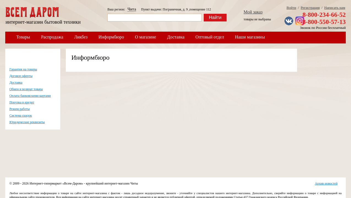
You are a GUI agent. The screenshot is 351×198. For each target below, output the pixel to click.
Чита (131, 9)
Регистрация (310, 8)
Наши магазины (250, 37)
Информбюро (111, 37)
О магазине (145, 37)
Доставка (175, 37)
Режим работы (19, 109)
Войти (291, 8)
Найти (215, 17)
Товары (23, 37)
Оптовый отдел (209, 37)
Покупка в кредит (21, 102)
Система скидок (20, 115)
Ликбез (81, 37)
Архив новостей (326, 183)
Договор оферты (20, 76)
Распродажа (52, 37)
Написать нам (334, 8)
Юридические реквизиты (27, 122)
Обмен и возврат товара (26, 89)
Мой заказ (253, 12)
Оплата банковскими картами (30, 96)
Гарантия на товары (23, 69)
